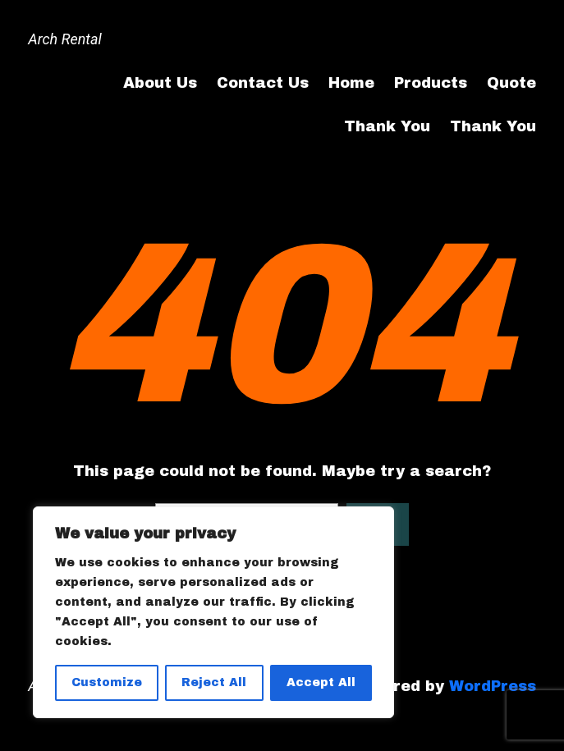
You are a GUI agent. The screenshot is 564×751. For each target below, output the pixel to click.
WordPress (492, 686)
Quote (511, 83)
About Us (160, 83)
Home (351, 83)
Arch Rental (64, 39)
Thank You (387, 126)
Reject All (213, 682)
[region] (213, 612)
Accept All (321, 682)
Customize (106, 682)
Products (430, 83)
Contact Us (263, 83)
